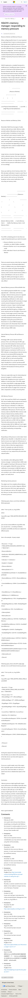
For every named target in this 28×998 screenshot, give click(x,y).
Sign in (25, 2)
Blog (20, 989)
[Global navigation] (1, 2)
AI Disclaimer (4, 989)
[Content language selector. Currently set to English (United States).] (8, 982)
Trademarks (3, 996)
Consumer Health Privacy (7, 993)
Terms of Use (18, 993)
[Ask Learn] (22, 18)
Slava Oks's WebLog (9, 18)
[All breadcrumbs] (2, 18)
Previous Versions (13, 989)
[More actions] (25, 18)
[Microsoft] (14, 2)
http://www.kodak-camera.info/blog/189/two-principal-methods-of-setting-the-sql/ (13, 874)
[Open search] (21, 2)
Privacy (9, 991)
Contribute (3, 991)
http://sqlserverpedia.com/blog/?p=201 (14, 909)
